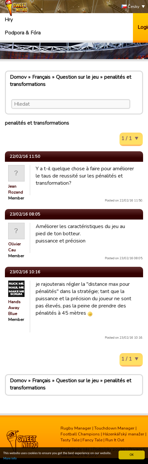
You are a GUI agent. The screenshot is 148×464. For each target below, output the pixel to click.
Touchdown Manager (114, 428)
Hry (9, 19)
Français (41, 77)
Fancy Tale (92, 440)
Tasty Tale (70, 440)
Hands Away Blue (14, 308)
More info (10, 458)
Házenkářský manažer (123, 434)
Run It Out (114, 440)
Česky (130, 7)
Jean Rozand (15, 189)
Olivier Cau (14, 247)
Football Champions (80, 434)
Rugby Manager (76, 428)
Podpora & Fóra (23, 32)
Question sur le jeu (77, 77)
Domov (18, 77)
